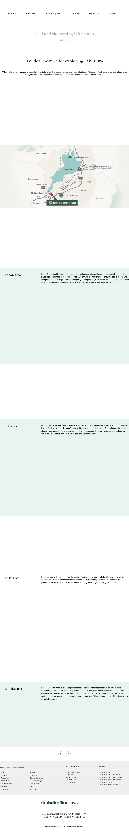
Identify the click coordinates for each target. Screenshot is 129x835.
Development (70, 782)
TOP (2, 772)
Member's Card (71, 777)
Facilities (4, 786)
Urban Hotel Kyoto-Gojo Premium (110, 780)
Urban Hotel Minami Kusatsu (108, 785)
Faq (31, 786)
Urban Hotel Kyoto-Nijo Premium (110, 774)
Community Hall (6, 783)
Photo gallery (34, 783)
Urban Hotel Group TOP (74, 772)
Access (32, 772)
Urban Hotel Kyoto (105, 772)
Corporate (69, 774)
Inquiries (33, 789)
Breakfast (4, 775)
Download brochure (36, 778)
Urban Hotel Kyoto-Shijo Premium (110, 777)
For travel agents (71, 780)
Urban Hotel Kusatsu (106, 782)
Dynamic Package (36, 781)
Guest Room (5, 781)
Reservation (34, 775)
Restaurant (5, 778)
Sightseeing (5, 789)
